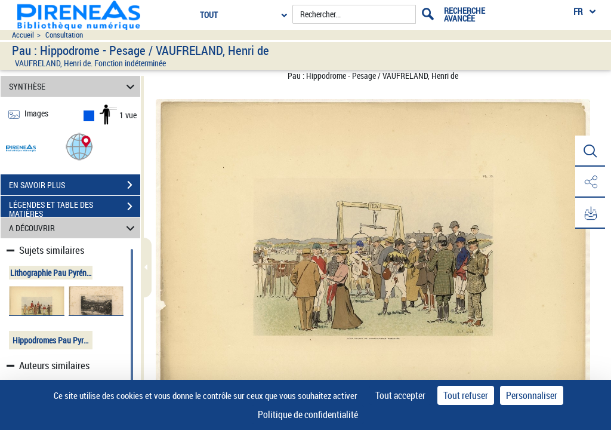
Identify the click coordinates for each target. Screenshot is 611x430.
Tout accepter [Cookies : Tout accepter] (400, 395)
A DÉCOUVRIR (73, 227)
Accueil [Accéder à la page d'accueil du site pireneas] (23, 35)
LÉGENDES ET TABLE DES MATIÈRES (74, 207)
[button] (79, 146)
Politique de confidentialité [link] (308, 414)
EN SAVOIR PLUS (74, 185)
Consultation (64, 35)
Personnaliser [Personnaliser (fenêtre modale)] (531, 395)
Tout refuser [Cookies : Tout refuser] (465, 395)
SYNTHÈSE (73, 86)
